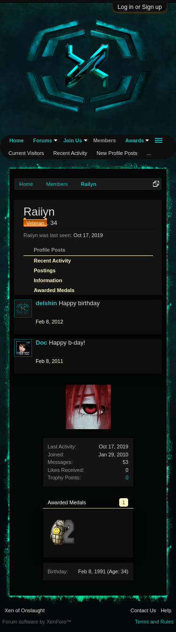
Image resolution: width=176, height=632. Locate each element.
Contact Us (143, 610)
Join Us (72, 140)
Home (16, 140)
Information (48, 280)
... (149, 153)
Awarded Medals (54, 290)
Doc (41, 342)
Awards (134, 140)
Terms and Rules (154, 621)
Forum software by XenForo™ (36, 621)
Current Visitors (26, 153)
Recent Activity (52, 260)
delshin (46, 303)
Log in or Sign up (139, 7)
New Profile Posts (117, 153)
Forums (42, 140)
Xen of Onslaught (25, 610)
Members (104, 140)
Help (166, 610)
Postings (44, 270)
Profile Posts (49, 250)
